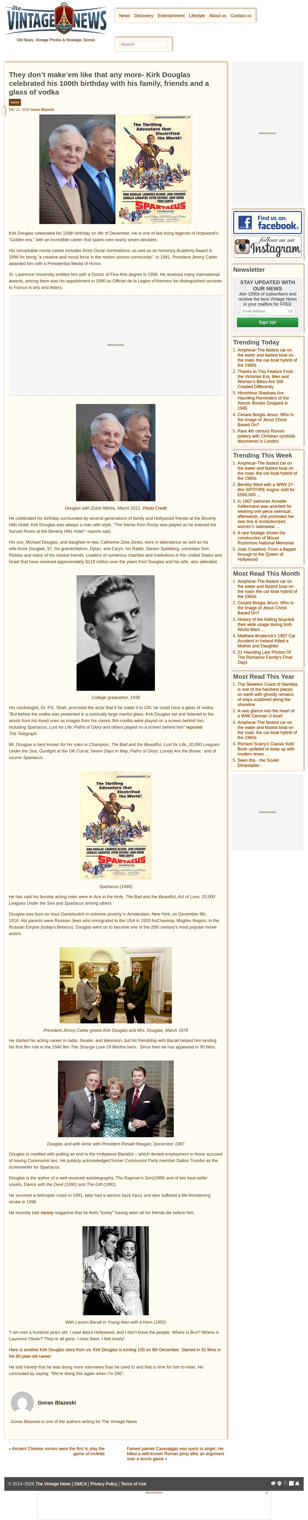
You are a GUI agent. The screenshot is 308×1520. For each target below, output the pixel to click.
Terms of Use (133, 1483)
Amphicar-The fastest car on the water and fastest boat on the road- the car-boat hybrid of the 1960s (267, 358)
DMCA (80, 1483)
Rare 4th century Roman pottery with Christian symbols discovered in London (266, 436)
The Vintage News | (54, 1483)
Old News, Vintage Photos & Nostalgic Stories (56, 40)
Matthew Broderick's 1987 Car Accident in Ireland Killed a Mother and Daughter (266, 640)
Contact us (241, 15)
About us (217, 15)
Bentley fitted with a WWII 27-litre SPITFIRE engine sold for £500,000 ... (266, 489)
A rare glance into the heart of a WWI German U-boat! (265, 713)
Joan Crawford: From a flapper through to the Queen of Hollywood (266, 554)
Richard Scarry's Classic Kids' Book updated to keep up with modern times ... (266, 748)
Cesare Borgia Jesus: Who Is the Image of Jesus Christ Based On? (265, 419)
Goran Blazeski (42, 109)
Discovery (143, 15)
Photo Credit (155, 508)
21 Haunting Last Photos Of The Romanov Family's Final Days (264, 657)
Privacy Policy (103, 1483)
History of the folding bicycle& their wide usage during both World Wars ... (265, 624)
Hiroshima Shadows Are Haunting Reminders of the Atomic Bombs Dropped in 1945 (263, 400)
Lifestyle (197, 15)
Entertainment (171, 15)
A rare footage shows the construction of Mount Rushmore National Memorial (265, 537)
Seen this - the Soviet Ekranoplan (258, 763)
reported (194, 727)
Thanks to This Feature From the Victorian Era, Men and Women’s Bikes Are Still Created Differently (265, 379)
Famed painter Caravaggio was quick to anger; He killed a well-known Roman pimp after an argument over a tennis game (175, 1453)
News (124, 15)
